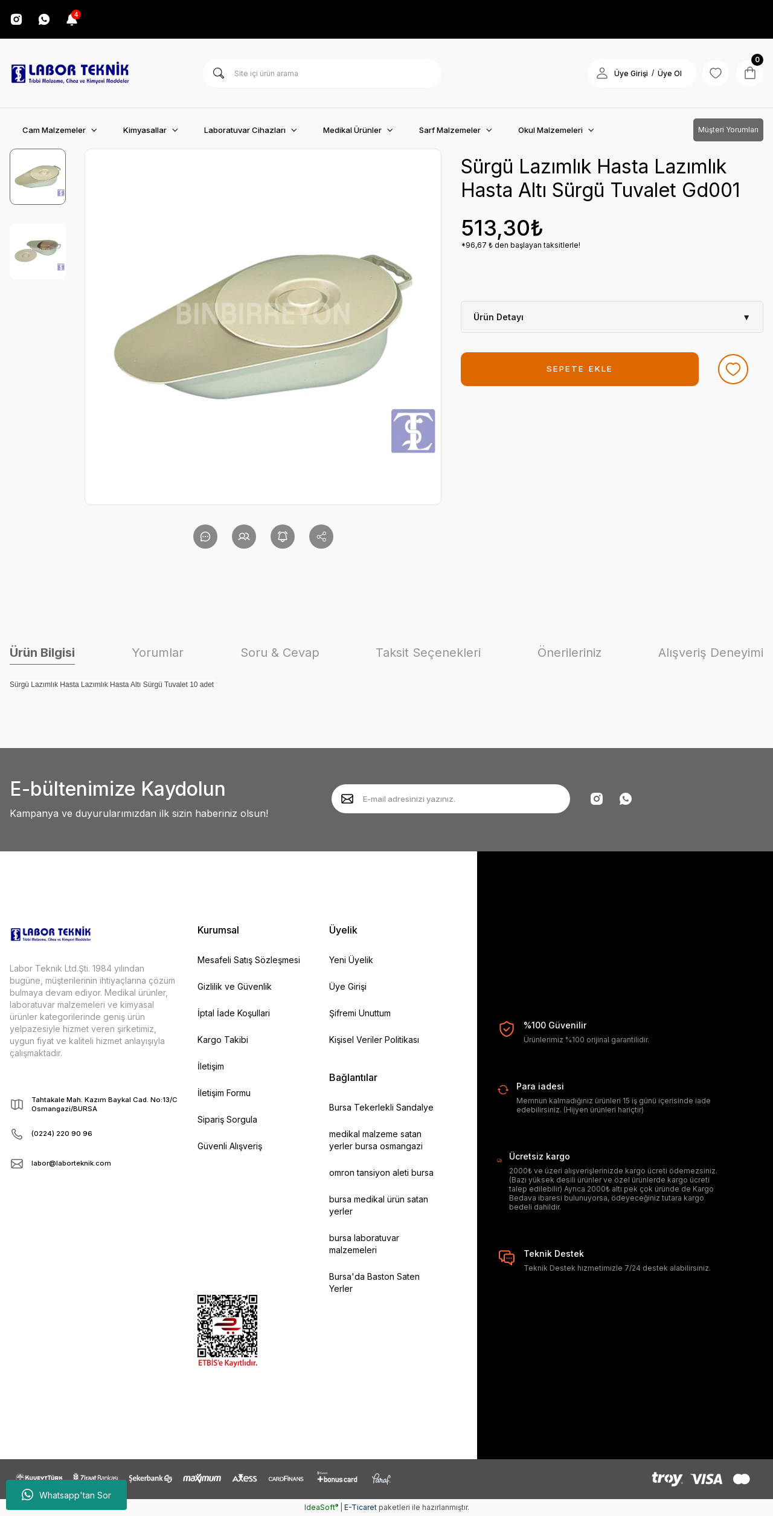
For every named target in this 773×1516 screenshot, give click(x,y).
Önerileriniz (569, 652)
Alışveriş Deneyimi (710, 652)
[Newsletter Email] (451, 798)
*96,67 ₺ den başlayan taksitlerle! (520, 245)
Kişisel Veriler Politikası (374, 1039)
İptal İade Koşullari (233, 1013)
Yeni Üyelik (351, 960)
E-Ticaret (360, 1507)
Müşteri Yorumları (728, 129)
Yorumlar (158, 652)
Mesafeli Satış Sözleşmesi (248, 960)
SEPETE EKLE (579, 369)
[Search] (322, 73)
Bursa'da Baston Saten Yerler (374, 1282)
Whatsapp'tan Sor (66, 1494)
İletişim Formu (224, 1093)
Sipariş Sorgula (227, 1119)
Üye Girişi (348, 986)
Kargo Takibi (222, 1039)
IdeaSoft (321, 1507)
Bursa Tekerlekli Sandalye (381, 1107)
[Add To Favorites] (733, 369)
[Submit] (347, 798)
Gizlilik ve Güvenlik (234, 986)
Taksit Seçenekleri (428, 652)
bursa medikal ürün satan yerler (378, 1205)
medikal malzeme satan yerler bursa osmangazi (376, 1140)
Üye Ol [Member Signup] (664, 73)
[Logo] (70, 73)
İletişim (210, 1066)
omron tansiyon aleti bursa (381, 1172)
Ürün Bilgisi (42, 652)
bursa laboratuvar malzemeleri (364, 1244)
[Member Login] (596, 73)
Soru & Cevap (279, 652)
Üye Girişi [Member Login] (626, 73)
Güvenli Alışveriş (229, 1146)
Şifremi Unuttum (360, 1013)
